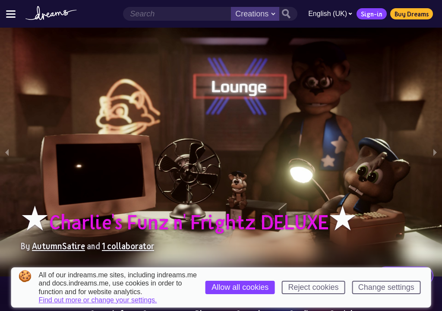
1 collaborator (128, 245)
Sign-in (371, 14)
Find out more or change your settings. (98, 300)
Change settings (386, 287)
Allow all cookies (240, 287)
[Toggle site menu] (11, 13)
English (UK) (330, 13)
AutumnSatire (58, 245)
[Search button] (288, 14)
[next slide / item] (435, 152)
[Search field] (177, 14)
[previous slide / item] (7, 152)
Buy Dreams (412, 14)
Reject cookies (313, 287)
